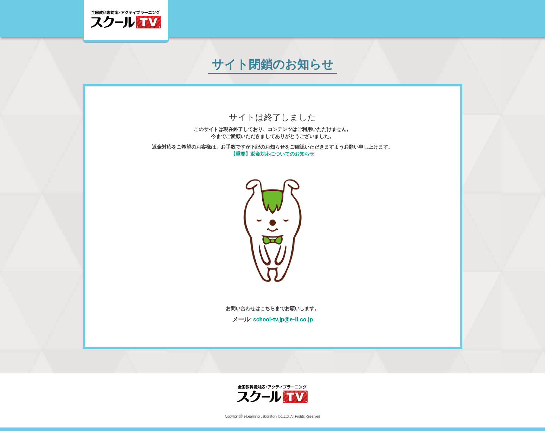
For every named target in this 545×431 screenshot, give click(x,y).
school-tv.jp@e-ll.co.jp (283, 319)
